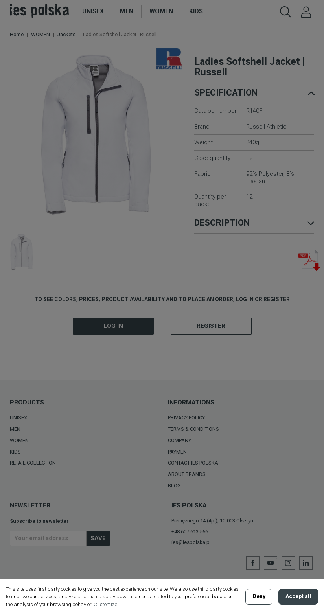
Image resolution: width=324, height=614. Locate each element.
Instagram (288, 563)
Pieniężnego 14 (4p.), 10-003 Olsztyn (212, 521)
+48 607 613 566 (189, 532)
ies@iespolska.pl (191, 542)
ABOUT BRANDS (187, 474)
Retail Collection (33, 463)
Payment (179, 452)
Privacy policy (186, 418)
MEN (15, 429)
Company (179, 440)
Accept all (298, 596)
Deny (258, 596)
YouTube (270, 563)
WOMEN (19, 440)
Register (211, 325)
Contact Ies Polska (193, 463)
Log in (113, 325)
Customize (105, 604)
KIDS (15, 452)
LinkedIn (306, 563)
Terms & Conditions (193, 429)
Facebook (253, 563)
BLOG (174, 486)
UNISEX (18, 418)
